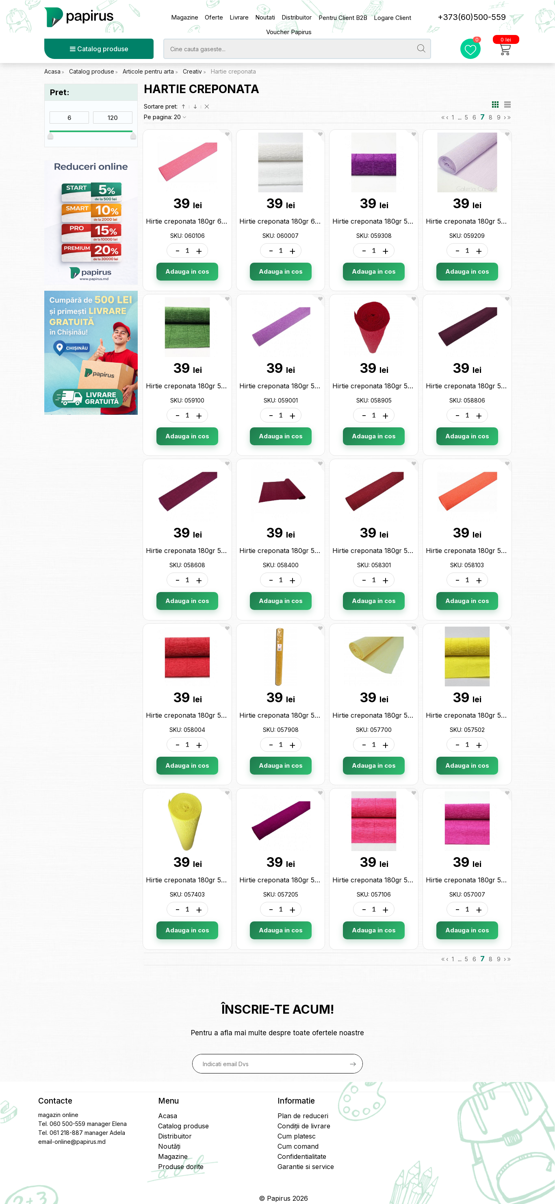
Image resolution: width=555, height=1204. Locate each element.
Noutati (265, 17)
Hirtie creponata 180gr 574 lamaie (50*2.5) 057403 (225, 880)
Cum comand (298, 1146)
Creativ (193, 71)
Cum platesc (297, 1136)
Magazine (184, 17)
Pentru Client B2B (343, 18)
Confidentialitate (302, 1156)
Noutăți (169, 1146)
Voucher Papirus (289, 32)
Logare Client (392, 18)
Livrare (239, 17)
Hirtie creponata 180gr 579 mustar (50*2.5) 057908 (319, 715)
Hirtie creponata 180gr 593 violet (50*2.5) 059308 (409, 221)
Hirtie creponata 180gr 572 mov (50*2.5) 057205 (315, 880)
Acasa (52, 71)
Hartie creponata (233, 71)
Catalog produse (99, 49)
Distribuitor (297, 17)
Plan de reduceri (303, 1116)
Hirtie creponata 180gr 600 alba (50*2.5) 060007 (315, 221)
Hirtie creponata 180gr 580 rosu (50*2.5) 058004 (223, 715)
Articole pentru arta (149, 71)
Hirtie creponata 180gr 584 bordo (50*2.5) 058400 (318, 550)
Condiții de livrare (304, 1126)
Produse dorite (181, 1167)
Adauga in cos (187, 271)
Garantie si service (306, 1167)
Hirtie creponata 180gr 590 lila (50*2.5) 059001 (312, 386)
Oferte (214, 17)
